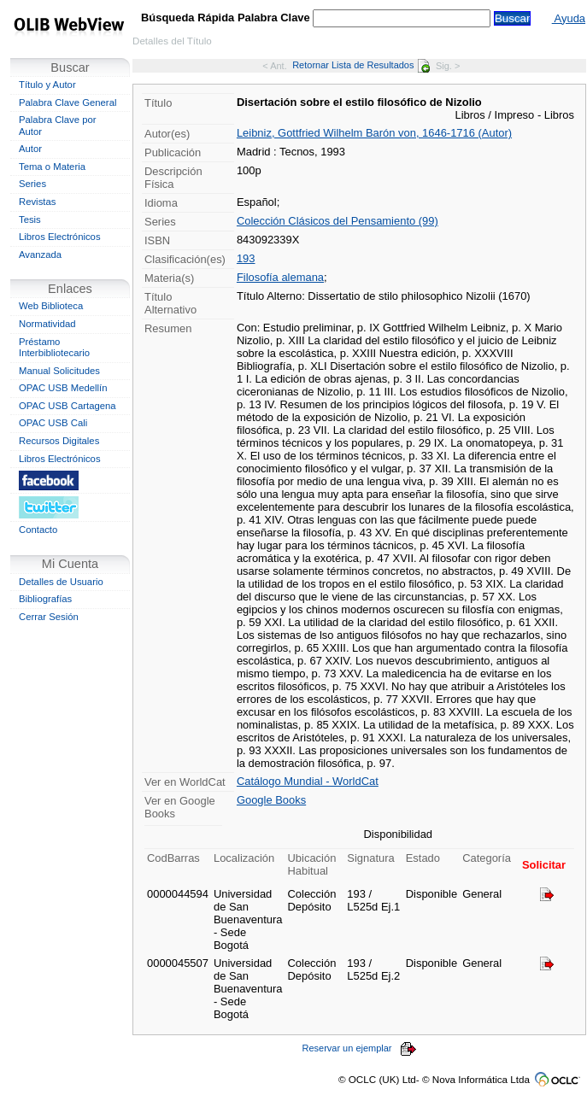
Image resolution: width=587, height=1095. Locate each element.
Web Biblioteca (51, 306)
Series (32, 184)
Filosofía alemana (280, 277)
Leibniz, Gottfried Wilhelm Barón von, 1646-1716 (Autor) (374, 132)
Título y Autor (47, 84)
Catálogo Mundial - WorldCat (308, 781)
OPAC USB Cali (53, 423)
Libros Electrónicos (60, 236)
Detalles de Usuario (61, 582)
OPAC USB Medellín (63, 388)
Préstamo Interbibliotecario (54, 348)
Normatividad (47, 324)
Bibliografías (45, 599)
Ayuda (568, 18)
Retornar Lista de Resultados (361, 65)
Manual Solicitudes (59, 371)
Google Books (271, 799)
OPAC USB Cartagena (67, 406)
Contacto (38, 529)
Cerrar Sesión (49, 617)
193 (246, 258)
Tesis (30, 219)
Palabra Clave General (67, 102)
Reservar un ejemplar (359, 1048)
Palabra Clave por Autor (58, 125)
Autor (30, 148)
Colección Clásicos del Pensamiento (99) (337, 220)
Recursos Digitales (59, 441)
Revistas (37, 201)
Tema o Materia (52, 166)
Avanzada (40, 254)
